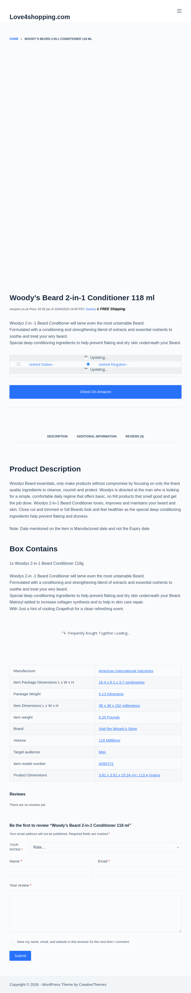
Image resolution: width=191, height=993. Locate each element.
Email (104, 861)
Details (90, 309)
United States (40, 364)
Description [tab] (57, 436)
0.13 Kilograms (111, 694)
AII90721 (106, 763)
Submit (20, 956)
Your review (20, 885)
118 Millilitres (109, 740)
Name (15, 861)
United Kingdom (112, 364)
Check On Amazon (95, 392)
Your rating (15, 847)
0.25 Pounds (109, 717)
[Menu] (179, 11)
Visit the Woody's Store (118, 729)
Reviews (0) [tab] (135, 436)
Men (102, 752)
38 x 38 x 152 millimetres (119, 705)
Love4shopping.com (39, 16)
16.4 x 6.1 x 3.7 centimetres (121, 682)
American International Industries (126, 671)
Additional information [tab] (97, 436)
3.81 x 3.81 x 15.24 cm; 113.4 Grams (129, 775)
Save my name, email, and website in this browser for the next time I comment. (73, 942)
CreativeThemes (92, 984)
